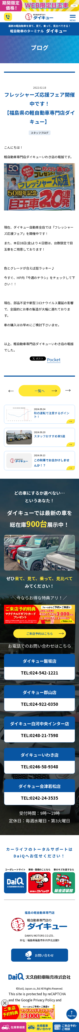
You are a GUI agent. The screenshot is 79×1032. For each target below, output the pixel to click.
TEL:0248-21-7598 (39, 735)
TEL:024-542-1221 (39, 673)
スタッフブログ (39, 132)
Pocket (53, 359)
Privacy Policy (44, 999)
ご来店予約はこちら (39, 633)
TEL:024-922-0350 (39, 704)
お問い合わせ (44, 955)
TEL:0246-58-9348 (39, 767)
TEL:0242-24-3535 (39, 798)
